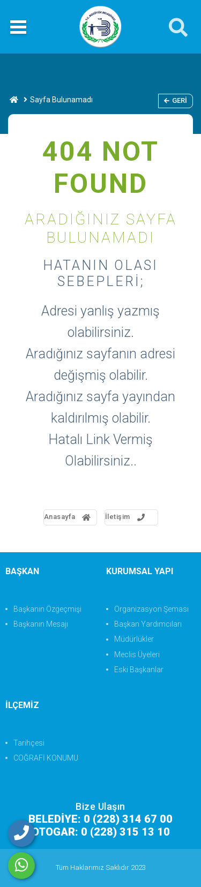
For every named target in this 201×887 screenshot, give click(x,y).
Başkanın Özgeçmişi (47, 609)
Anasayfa (68, 517)
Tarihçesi (28, 743)
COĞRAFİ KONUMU (45, 758)
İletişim (126, 517)
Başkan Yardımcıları (148, 624)
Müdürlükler (134, 639)
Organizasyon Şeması (151, 609)
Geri (175, 100)
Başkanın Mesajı (40, 624)
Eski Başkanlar (138, 669)
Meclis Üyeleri (137, 654)
